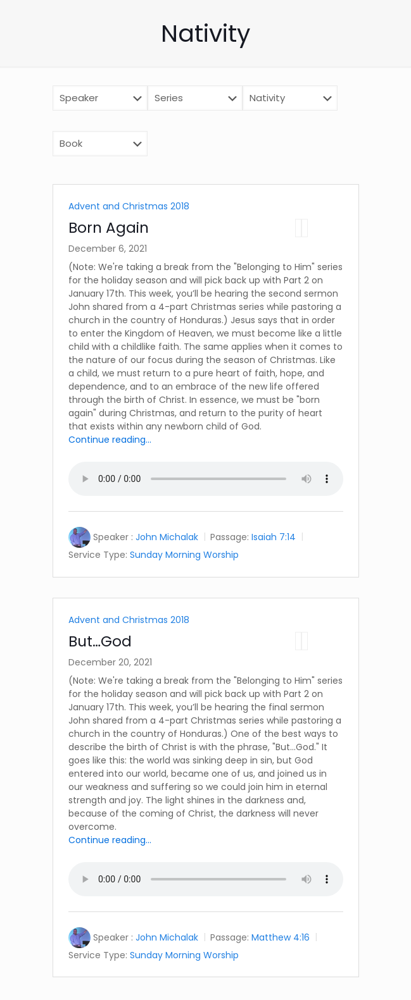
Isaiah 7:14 (273, 537)
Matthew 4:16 (280, 937)
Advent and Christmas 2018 (128, 206)
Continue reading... (109, 439)
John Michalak (167, 537)
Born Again (108, 228)
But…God (100, 641)
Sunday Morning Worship (184, 554)
